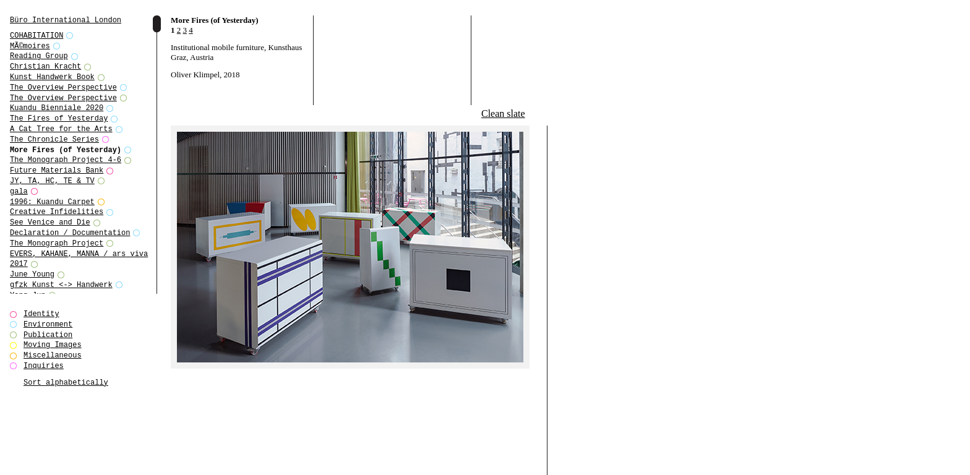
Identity (41, 314)
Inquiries (44, 366)
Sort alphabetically (66, 382)
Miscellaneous (53, 355)
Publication (48, 335)
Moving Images (53, 345)
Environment (48, 324)
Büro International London (65, 20)
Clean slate (503, 113)
